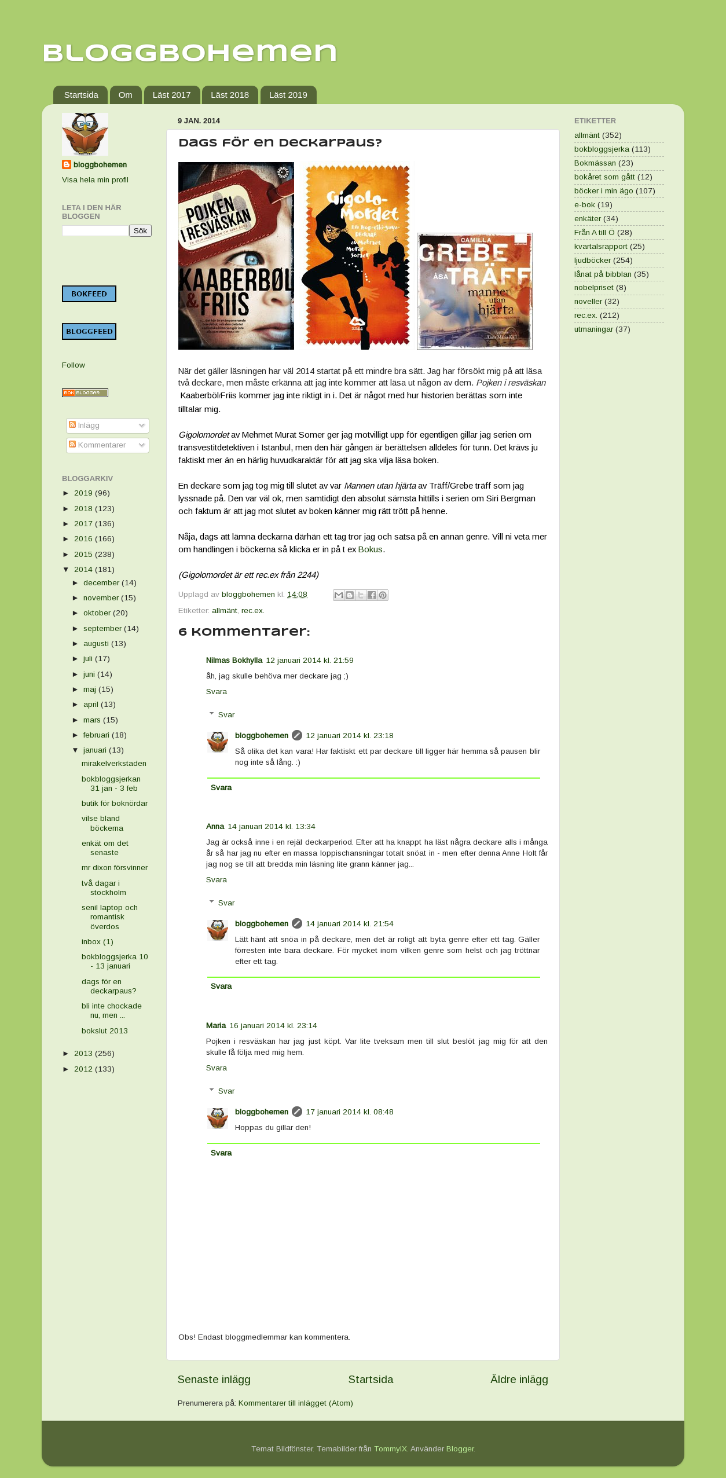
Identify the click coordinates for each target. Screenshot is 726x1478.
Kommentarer (97, 445)
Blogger (460, 1448)
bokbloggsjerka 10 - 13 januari (115, 961)
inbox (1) (97, 941)
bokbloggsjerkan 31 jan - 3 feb (111, 784)
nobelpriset (594, 287)
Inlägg (84, 425)
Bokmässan (595, 163)
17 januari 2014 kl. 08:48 (350, 1111)
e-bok (584, 204)
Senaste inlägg (214, 1379)
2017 (84, 523)
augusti (97, 643)
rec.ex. (253, 610)
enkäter (587, 218)
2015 (84, 554)
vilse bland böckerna (102, 823)
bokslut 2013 (105, 1030)
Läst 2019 (288, 95)
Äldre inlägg (519, 1379)
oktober (98, 612)
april (92, 704)
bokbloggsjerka (601, 149)
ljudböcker (592, 260)
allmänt (224, 610)
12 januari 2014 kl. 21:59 (310, 660)
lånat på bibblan (603, 274)
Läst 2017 (172, 95)
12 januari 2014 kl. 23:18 (350, 735)
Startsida (81, 95)
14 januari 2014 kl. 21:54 (350, 923)
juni (90, 674)
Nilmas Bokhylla (234, 660)
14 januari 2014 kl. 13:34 (272, 826)
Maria (216, 1025)
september (103, 628)
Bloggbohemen (190, 54)
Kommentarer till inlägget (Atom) (296, 1403)
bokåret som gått (604, 177)
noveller (588, 301)
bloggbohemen (261, 735)
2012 (84, 1069)
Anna (215, 826)
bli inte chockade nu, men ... (112, 1010)
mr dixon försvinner (115, 867)
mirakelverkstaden (114, 763)
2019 (84, 493)
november (102, 597)
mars (93, 720)
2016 (84, 538)
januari (96, 750)
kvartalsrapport (601, 246)
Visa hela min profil (95, 179)
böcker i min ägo (603, 190)
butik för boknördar (115, 803)
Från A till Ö (594, 232)
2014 (84, 569)
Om (126, 95)
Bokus (370, 549)
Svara (216, 691)
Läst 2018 (230, 95)
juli (89, 658)
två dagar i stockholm (104, 888)
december (102, 582)
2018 (84, 508)
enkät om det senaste (105, 848)
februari (97, 735)
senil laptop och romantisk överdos (110, 916)
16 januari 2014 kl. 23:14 (273, 1025)
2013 (84, 1053)
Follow (73, 365)
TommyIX (390, 1448)
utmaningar (593, 329)
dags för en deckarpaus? (109, 986)
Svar (226, 714)
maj (90, 689)
